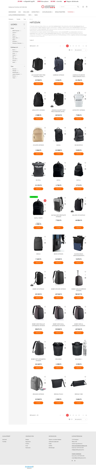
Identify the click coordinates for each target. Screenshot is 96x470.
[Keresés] (69, 6)
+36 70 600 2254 (23, 7)
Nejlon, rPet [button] (16, 38)
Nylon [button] (14, 39)
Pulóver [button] (15, 76)
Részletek (38, 83)
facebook (72, 460)
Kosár (27, 445)
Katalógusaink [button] (47, 12)
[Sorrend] (80, 50)
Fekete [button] (15, 55)
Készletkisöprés (60, 12)
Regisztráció (28, 441)
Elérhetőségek (51, 447)
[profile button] (83, 6)
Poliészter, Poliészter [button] (18, 43)
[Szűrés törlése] (24, 24)
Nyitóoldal (4, 439)
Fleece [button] (15, 36)
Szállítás (50, 445)
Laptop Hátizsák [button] (17, 74)
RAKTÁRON (33, 197)
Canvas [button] (15, 32)
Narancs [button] (15, 60)
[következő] (83, 46)
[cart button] (86, 6)
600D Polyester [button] (17, 30)
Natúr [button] (14, 62)
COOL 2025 (26, 12)
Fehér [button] (15, 53)
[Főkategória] (11, 19)
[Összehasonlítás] (45, 63)
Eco (19, 12)
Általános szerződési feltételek (55, 439)
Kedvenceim (28, 447)
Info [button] (29, 15)
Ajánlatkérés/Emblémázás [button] (17, 15)
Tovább (31, 40)
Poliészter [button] (15, 41)
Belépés (27, 439)
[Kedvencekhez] (45, 57)
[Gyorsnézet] (45, 60)
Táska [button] (15, 77)
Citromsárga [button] (16, 51)
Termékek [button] (71, 12)
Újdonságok (12, 12)
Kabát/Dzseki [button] (16, 72)
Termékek (18, 19)
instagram (74, 460)
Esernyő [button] (15, 69)
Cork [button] (14, 34)
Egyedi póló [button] (35, 12)
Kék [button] (14, 57)
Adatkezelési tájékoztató (54, 441)
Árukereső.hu (29, 468)
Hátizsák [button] (16, 70)
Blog (36, 15)
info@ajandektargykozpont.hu (78, 449)
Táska (25, 19)
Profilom (27, 443)
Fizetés (50, 443)
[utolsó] (86, 46)
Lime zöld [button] (15, 58)
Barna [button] (15, 49)
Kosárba (58, 153)
